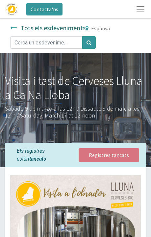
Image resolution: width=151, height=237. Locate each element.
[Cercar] (89, 42)
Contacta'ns (44, 9)
